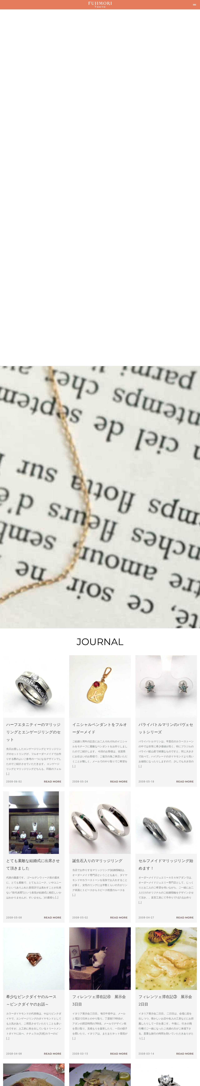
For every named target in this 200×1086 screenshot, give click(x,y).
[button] (194, 4)
